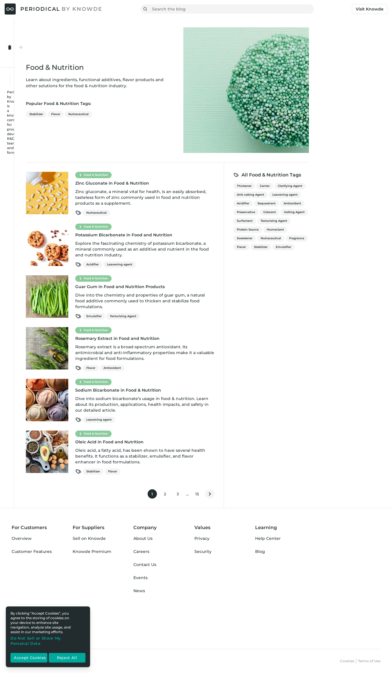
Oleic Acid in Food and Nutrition (181, 441)
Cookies (347, 661)
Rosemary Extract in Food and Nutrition (189, 338)
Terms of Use (369, 661)
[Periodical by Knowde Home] (53, 9)
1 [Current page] (225, 495)
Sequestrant (338, 203)
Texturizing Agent (194, 316)
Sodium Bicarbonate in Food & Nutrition (189, 390)
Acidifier (164, 264)
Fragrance (368, 238)
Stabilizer (107, 114)
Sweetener (316, 238)
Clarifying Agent (361, 186)
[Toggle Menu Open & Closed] (42, 34)
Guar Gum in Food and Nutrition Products (191, 286)
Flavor (127, 114)
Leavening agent (191, 264)
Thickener (315, 186)
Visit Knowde (370, 9)
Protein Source (319, 229)
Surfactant (316, 221)
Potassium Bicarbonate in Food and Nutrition (195, 235)
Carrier (336, 186)
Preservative (317, 212)
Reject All (67, 658)
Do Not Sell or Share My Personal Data (35, 641)
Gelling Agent (365, 212)
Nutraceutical (150, 114)
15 (270, 495)
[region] (48, 636)
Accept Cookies (30, 658)
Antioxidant (183, 368)
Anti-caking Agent (322, 195)
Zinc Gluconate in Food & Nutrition (184, 183)
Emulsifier (165, 316)
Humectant (346, 229)
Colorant (341, 212)
